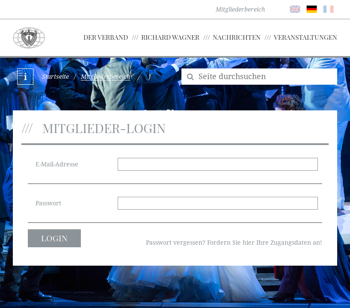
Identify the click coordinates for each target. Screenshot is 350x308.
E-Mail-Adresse (57, 164)
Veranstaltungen (305, 37)
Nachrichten (237, 37)
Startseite (55, 76)
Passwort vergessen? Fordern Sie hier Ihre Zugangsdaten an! (234, 242)
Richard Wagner (170, 37)
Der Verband (105, 37)
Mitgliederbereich (240, 9)
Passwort (48, 203)
